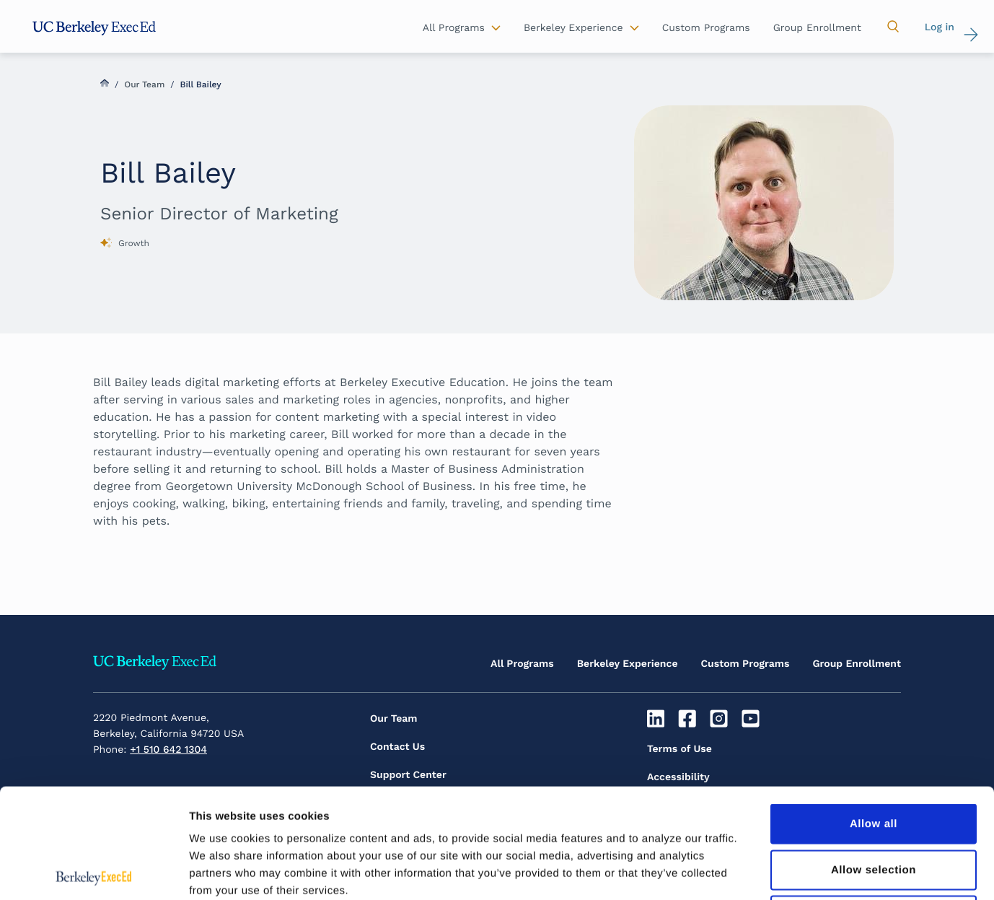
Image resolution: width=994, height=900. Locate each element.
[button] (893, 27)
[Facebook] (689, 719)
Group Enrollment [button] (817, 28)
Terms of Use (679, 749)
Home (104, 83)
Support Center (408, 775)
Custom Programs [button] (706, 28)
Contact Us (397, 747)
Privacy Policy (681, 805)
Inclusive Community (699, 833)
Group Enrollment (856, 664)
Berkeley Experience (627, 664)
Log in (939, 27)
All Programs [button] (454, 28)
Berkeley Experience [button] (573, 28)
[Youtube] (752, 719)
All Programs (522, 664)
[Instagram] (721, 719)
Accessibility (678, 777)
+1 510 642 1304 (168, 750)
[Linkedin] (657, 719)
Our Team (144, 84)
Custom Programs (745, 664)
